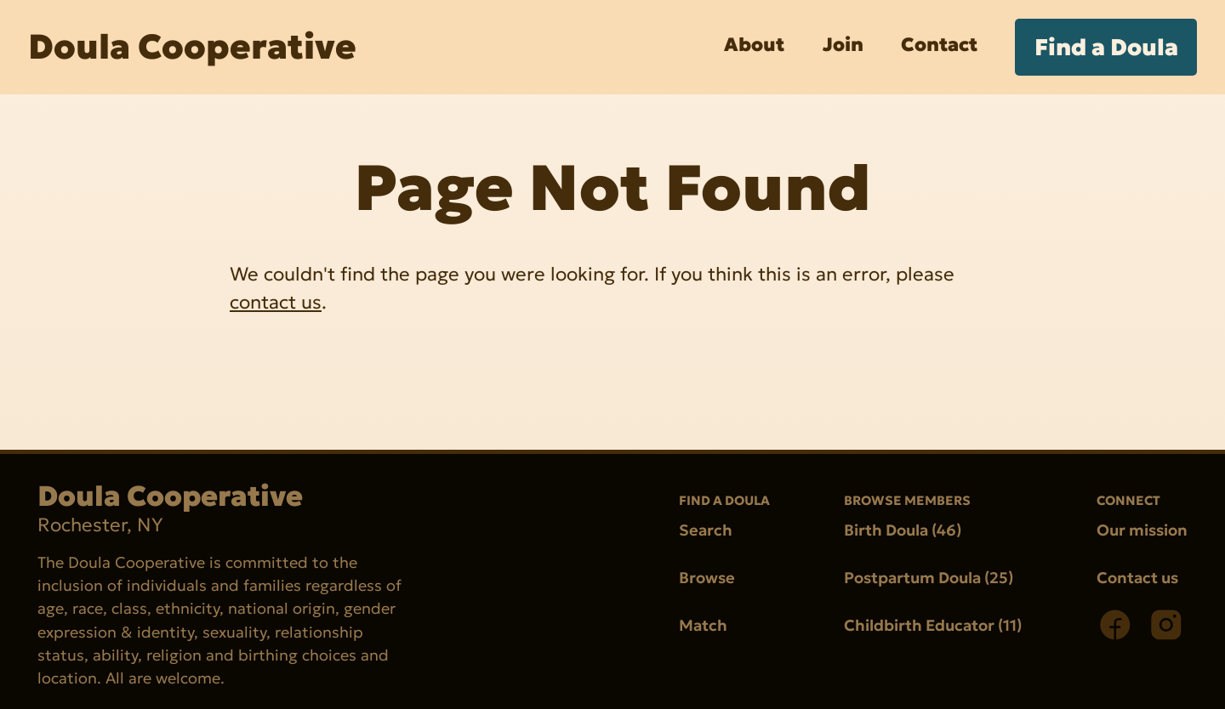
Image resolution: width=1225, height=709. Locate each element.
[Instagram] (1166, 625)
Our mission (1142, 530)
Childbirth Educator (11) (933, 626)
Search (705, 530)
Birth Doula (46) (902, 530)
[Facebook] (1115, 625)
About (754, 44)
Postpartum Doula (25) (928, 577)
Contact (939, 44)
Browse (707, 577)
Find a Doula (1106, 47)
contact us (276, 302)
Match (703, 626)
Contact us (1137, 577)
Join (843, 44)
